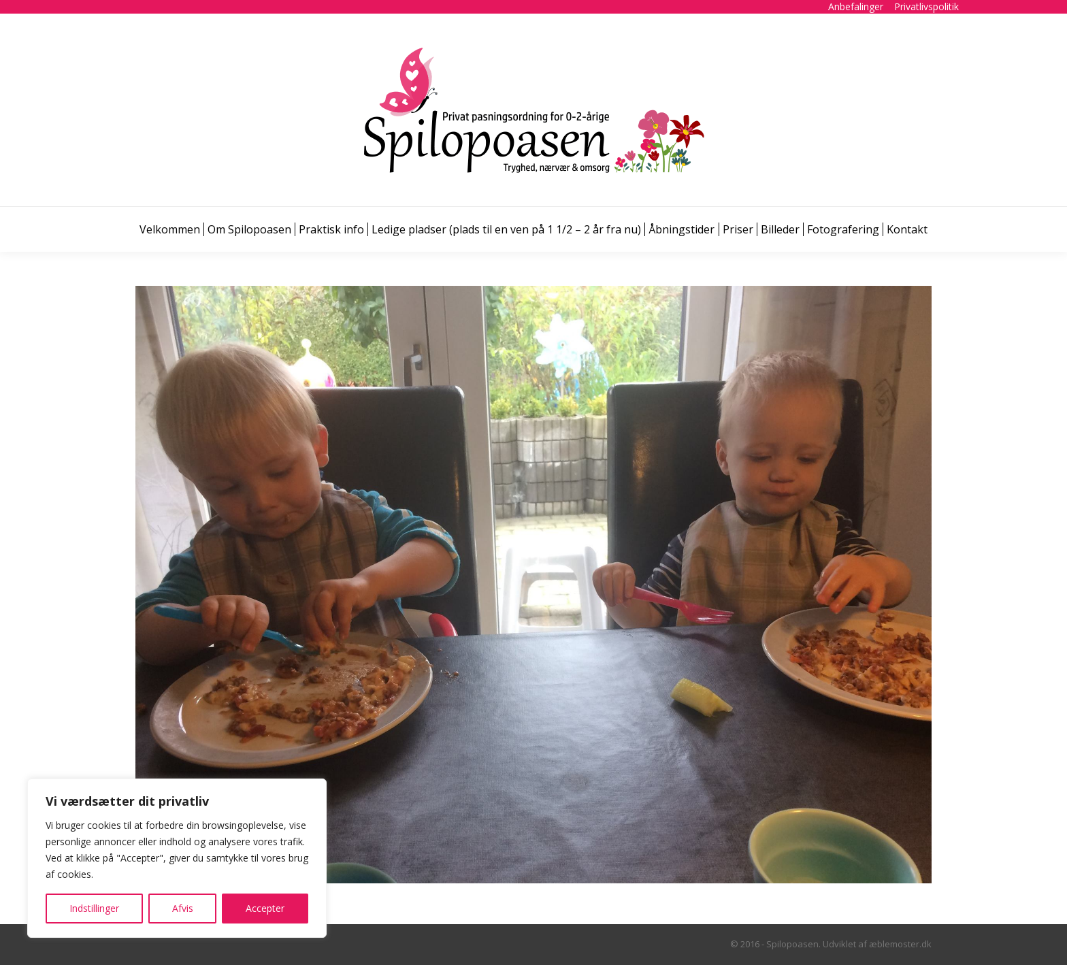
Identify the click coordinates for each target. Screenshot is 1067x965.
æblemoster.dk (900, 944)
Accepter (265, 908)
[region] (177, 858)
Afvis (182, 908)
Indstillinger (94, 908)
